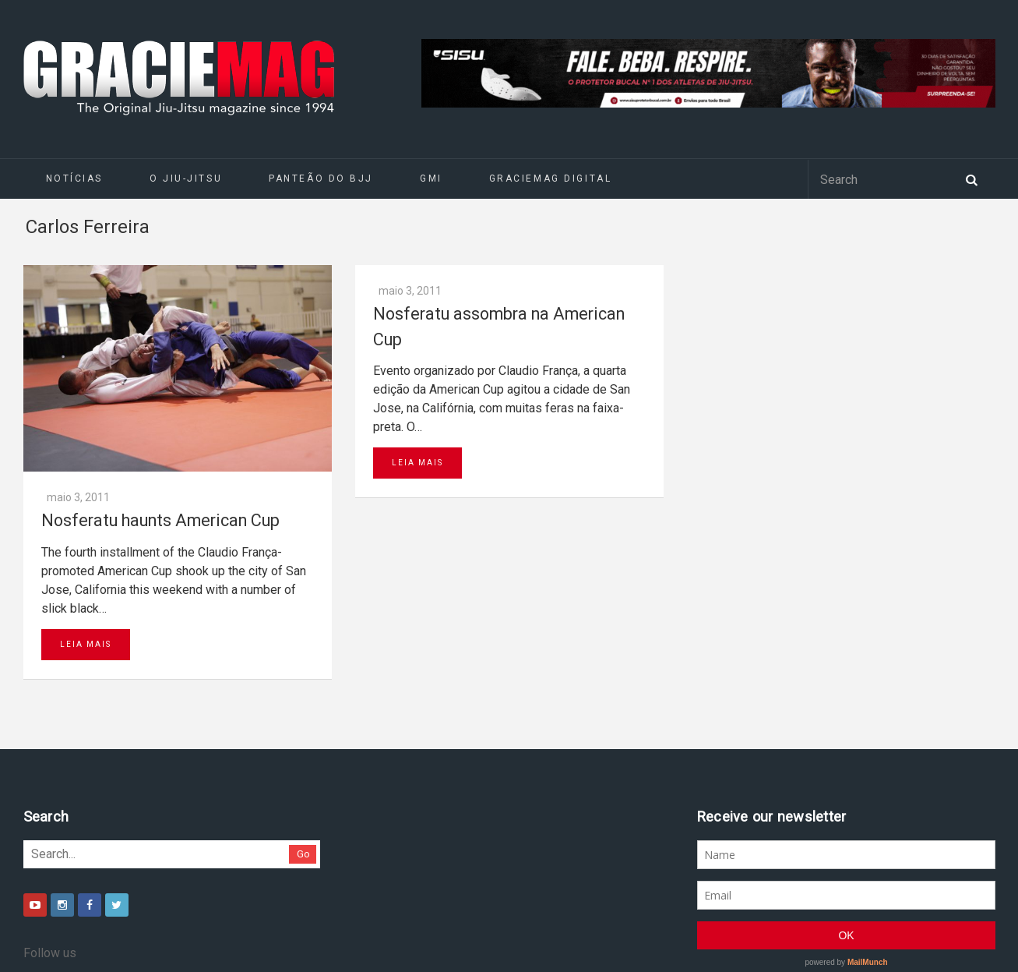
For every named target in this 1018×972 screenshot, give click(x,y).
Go (303, 854)
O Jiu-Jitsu (186, 178)
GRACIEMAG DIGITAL (550, 178)
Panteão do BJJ (321, 178)
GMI (431, 178)
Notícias (74, 178)
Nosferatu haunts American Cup (160, 520)
